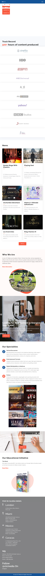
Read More (5, 468)
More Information (7, 267)
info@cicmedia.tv (9, 521)
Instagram (4, 568)
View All (22, 243)
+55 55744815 (12, 533)
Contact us (6, 12)
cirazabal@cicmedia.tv (11, 545)
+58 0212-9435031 (13, 544)
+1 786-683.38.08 (13, 520)
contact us (22, 447)
